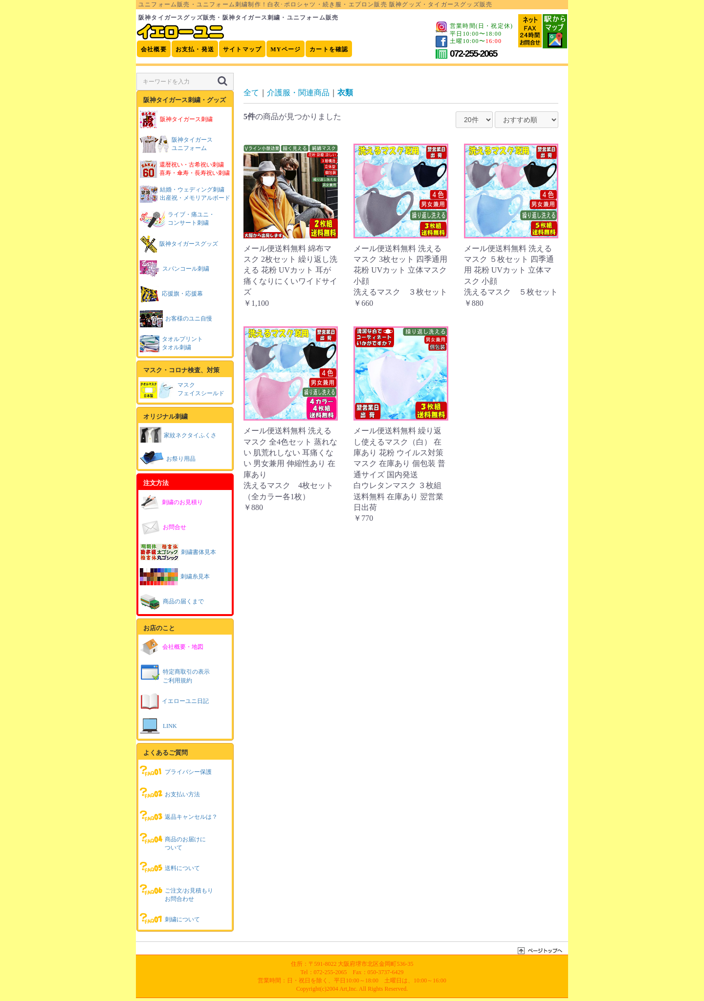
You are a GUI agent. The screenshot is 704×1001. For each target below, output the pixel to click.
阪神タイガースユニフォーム (176, 144)
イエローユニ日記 (174, 701)
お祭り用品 (168, 457)
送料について (170, 867)
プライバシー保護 (176, 771)
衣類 (345, 92)
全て (251, 92)
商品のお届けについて (173, 841)
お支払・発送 (195, 49)
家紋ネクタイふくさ (178, 434)
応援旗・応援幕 (171, 293)
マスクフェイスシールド (182, 390)
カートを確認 (328, 49)
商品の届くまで (172, 601)
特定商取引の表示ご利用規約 (175, 673)
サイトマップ (242, 49)
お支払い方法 (170, 793)
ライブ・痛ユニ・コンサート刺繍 (177, 219)
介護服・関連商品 (298, 92)
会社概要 (154, 49)
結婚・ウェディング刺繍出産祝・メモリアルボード (185, 194)
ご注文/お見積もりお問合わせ (176, 892)
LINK (158, 726)
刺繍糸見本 (175, 576)
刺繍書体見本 (178, 552)
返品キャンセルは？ (179, 816)
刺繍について (170, 918)
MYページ (285, 49)
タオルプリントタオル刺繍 (171, 343)
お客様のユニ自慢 (176, 318)
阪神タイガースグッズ (179, 244)
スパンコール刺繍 (174, 268)
